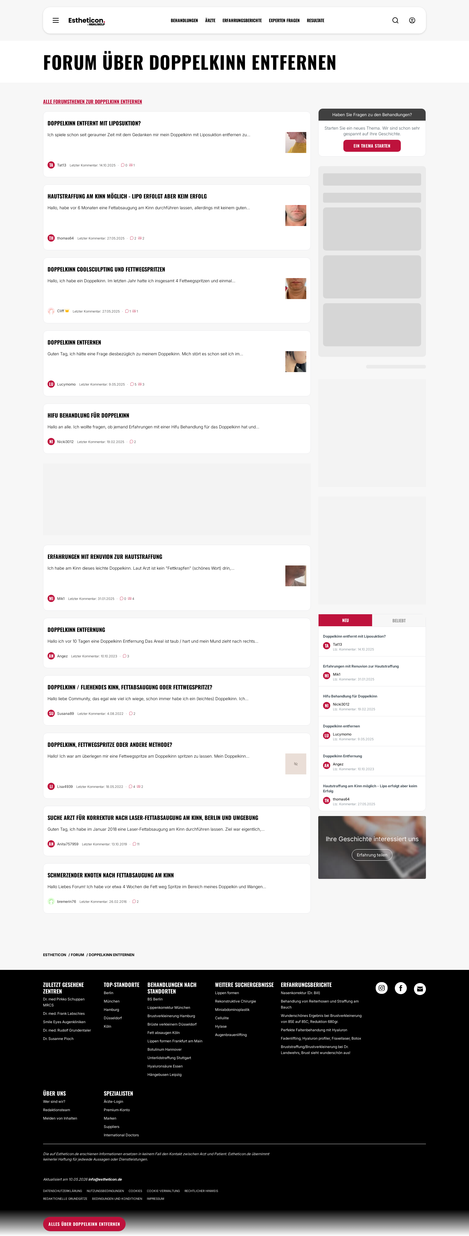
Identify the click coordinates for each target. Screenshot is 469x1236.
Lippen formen (227, 993)
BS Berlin (155, 999)
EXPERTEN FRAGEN (284, 20)
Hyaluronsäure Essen (165, 1066)
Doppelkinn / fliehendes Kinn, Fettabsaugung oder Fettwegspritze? (130, 687)
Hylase (221, 1026)
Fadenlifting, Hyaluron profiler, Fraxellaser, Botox (321, 1038)
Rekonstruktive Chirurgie (235, 1001)
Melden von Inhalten (60, 1118)
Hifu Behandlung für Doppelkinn (88, 415)
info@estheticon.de (105, 1179)
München (112, 1001)
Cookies (135, 1191)
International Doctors (121, 1135)
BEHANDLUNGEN (184, 20)
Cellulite (222, 1018)
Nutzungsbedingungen (105, 1191)
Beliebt (399, 620)
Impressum (155, 1198)
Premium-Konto (117, 1110)
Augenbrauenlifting (231, 1034)
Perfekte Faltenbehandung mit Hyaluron (314, 1030)
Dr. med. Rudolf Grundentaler (67, 1030)
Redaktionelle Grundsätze (65, 1198)
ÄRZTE (210, 20)
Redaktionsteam (56, 1110)
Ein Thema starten (372, 145)
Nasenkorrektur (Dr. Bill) (300, 993)
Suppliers (111, 1126)
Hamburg (111, 1009)
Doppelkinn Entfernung (76, 630)
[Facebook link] (401, 990)
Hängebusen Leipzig (164, 1074)
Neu (345, 620)
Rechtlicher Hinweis (201, 1191)
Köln (107, 1026)
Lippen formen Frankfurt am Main (174, 1041)
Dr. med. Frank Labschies (64, 1013)
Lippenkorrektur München (168, 1007)
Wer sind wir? (54, 1101)
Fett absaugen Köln (163, 1032)
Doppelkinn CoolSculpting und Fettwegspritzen (106, 269)
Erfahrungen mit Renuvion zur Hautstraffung (105, 556)
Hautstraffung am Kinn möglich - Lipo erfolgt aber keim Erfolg (127, 196)
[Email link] (420, 989)
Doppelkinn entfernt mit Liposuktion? (94, 123)
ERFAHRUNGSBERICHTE (242, 20)
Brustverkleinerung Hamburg (171, 1016)
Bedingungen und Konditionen (117, 1198)
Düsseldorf (113, 1018)
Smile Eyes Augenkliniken (64, 1022)
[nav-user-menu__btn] (412, 20)
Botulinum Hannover (164, 1049)
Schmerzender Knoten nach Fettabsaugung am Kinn (111, 875)
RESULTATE (315, 20)
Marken (110, 1118)
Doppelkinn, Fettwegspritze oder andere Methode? (110, 744)
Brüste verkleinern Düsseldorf (172, 1024)
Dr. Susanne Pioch (58, 1038)
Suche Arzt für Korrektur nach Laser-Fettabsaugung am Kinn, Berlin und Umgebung (153, 818)
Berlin (108, 993)
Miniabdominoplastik (232, 1009)
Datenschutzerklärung (62, 1191)
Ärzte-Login (113, 1101)
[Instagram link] (382, 990)
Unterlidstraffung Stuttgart (169, 1057)
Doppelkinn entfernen (74, 342)
